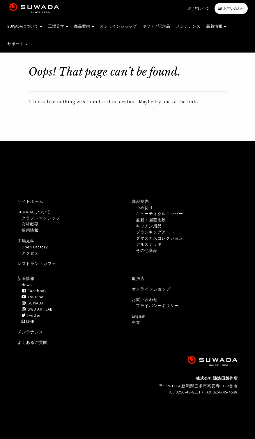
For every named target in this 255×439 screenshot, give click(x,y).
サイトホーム (30, 201)
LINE (28, 321)
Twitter (31, 315)
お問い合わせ (233, 8)
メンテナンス (188, 26)
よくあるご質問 (32, 342)
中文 (205, 8)
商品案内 (84, 26)
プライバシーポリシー (157, 305)
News (27, 284)
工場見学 (58, 26)
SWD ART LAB (37, 309)
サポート (17, 43)
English (139, 316)
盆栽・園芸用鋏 (151, 219)
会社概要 (30, 224)
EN (197, 8)
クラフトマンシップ (41, 218)
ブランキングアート (155, 232)
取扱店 (138, 278)
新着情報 (216, 26)
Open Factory (35, 247)
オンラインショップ (118, 26)
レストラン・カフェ (36, 263)
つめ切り (144, 207)
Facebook (34, 290)
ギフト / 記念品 (156, 26)
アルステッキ (149, 244)
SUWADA (33, 303)
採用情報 (30, 230)
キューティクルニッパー (159, 213)
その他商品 (146, 250)
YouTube (33, 296)
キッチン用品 (149, 226)
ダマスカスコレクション (159, 238)
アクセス (30, 253)
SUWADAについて (24, 26)
